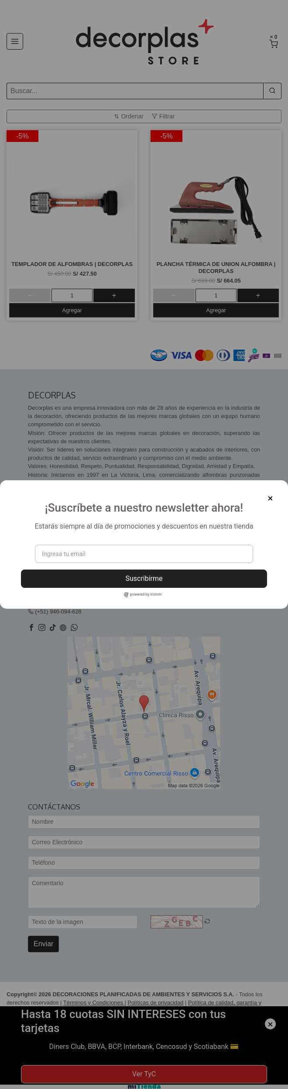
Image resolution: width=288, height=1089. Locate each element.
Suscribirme (143, 578)
